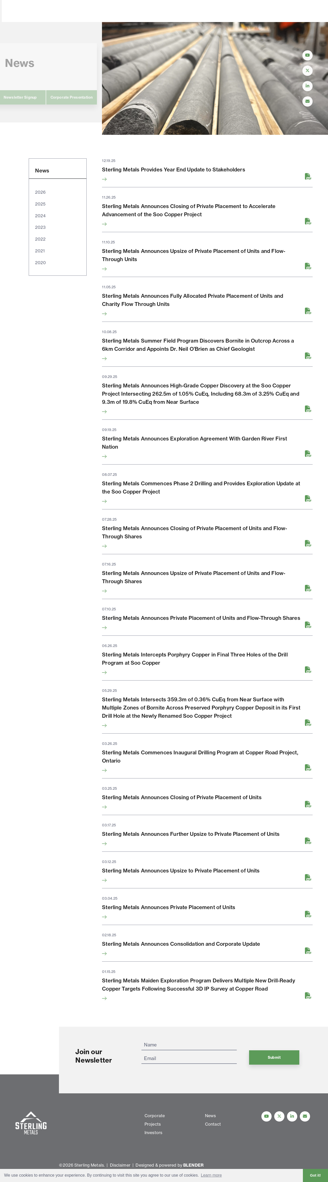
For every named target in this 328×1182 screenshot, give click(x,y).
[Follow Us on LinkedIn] (307, 86)
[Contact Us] (307, 101)
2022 (40, 239)
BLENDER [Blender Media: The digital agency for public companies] (193, 1165)
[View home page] (32, 18)
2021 (39, 250)
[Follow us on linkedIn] (292, 1116)
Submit (274, 1057)
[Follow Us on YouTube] (307, 55)
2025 (40, 204)
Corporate (81, 11)
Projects (113, 11)
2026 (40, 192)
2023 (40, 227)
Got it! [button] (315, 1175)
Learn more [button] (211, 1175)
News (172, 11)
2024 (40, 215)
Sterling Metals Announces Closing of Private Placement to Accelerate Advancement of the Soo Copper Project (188, 210)
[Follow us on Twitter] (279, 1116)
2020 (40, 262)
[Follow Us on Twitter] (307, 71)
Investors (144, 11)
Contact (199, 11)
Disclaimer (120, 1165)
